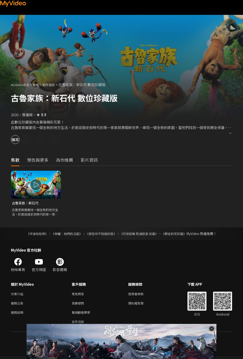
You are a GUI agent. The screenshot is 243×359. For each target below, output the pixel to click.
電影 (39, 84)
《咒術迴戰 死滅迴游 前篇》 (141, 233)
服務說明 (18, 314)
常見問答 (79, 294)
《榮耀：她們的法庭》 (64, 233)
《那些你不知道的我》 (100, 233)
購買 (20, 139)
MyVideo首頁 (22, 84)
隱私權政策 (140, 304)
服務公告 (18, 304)
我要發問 (79, 304)
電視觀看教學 (82, 314)
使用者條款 (140, 294)
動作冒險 (54, 84)
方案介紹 (18, 294)
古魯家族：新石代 (26, 203)
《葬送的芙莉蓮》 (178, 233)
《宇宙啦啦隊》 (32, 233)
